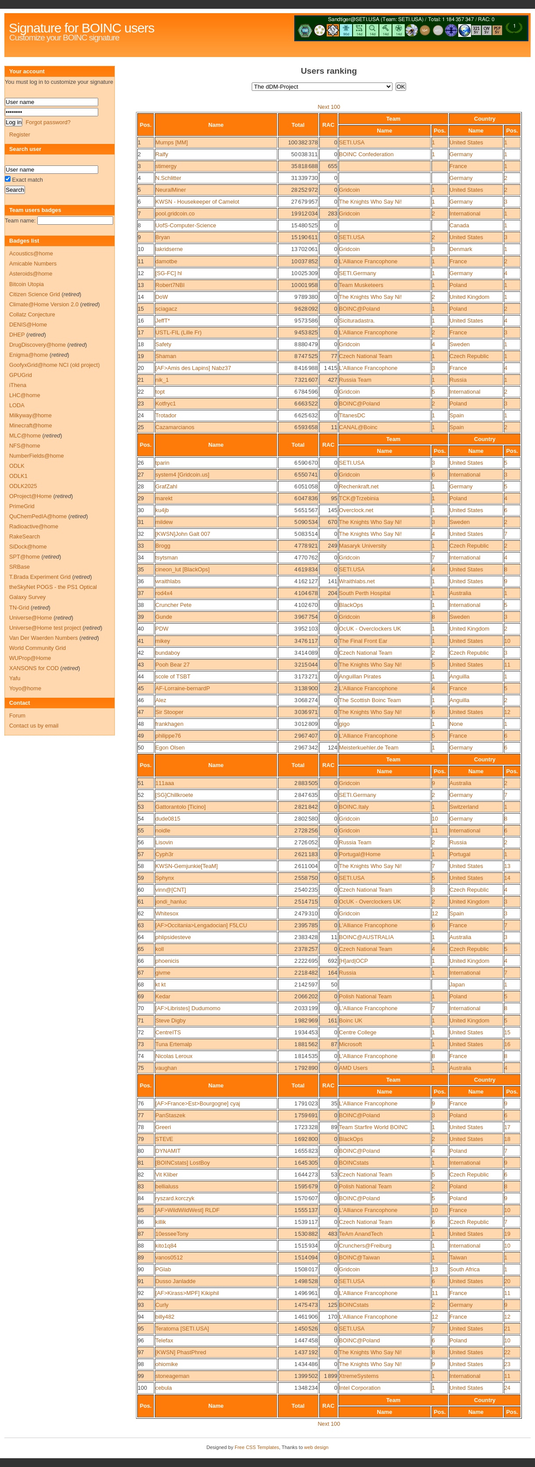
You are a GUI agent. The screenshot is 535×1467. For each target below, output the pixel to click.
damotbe (166, 261)
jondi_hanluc (171, 901)
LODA (17, 405)
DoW (161, 297)
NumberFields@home (36, 455)
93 (141, 1305)
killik (160, 1222)
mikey (162, 641)
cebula (163, 1388)
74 (141, 1056)
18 (141, 344)
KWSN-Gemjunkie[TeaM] (186, 866)
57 (141, 854)
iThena (17, 385)
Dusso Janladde (175, 1281)
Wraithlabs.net (357, 581)
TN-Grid (19, 607)
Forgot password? (47, 122)
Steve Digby (170, 1020)
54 (141, 818)
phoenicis (167, 961)
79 (141, 1139)
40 (141, 628)
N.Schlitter (168, 178)
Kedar (162, 996)
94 (141, 1316)
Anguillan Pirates (360, 676)
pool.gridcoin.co (175, 213)
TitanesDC (352, 415)
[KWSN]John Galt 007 (182, 534)
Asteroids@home (30, 273)
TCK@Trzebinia (359, 498)
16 (141, 320)
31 (141, 522)
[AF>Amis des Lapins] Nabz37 (193, 368)
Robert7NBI (170, 285)
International (464, 213)
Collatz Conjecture (32, 314)
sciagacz (166, 308)
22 (141, 391)
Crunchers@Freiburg (365, 1245)
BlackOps (351, 605)
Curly (161, 1305)
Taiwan (458, 1257)
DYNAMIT (168, 1151)
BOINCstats (354, 1162)
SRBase (19, 566)
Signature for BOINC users (81, 28)
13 (141, 285)
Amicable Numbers (33, 263)
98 (141, 1364)
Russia (458, 380)
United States (466, 142)
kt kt (160, 984)
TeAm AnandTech (361, 1233)
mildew (164, 522)
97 (141, 1352)
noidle (162, 830)
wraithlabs (168, 581)
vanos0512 (169, 1257)
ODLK (17, 466)
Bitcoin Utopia (26, 284)
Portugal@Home (360, 854)
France (458, 166)
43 (141, 664)
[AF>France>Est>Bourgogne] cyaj (197, 1103)
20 (141, 368)
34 (141, 557)
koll (159, 949)
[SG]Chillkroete (174, 795)
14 (141, 297)
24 (141, 415)
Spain (456, 415)
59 (141, 878)
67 (141, 972)
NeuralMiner (170, 190)
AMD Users (353, 1068)
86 (141, 1222)
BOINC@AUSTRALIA (366, 937)
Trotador (165, 415)
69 (141, 996)
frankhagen (169, 724)
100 (142, 1388)
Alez (160, 700)
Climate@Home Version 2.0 (43, 304)
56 (141, 842)
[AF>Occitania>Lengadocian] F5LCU (201, 925)
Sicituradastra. (357, 320)
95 (141, 1328)
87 (141, 1233)
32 (141, 534)
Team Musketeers (361, 285)
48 (141, 724)
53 (141, 806)
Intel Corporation (360, 1388)
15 (141, 308)
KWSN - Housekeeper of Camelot (197, 201)
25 (141, 427)
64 (141, 937)
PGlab (163, 1269)
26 (141, 462)
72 (141, 1032)
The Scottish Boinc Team (370, 700)
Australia (460, 593)
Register (19, 134)
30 (141, 510)
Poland (458, 285)
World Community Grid (37, 648)
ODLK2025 (23, 486)
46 (141, 700)
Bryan (162, 237)
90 (141, 1269)
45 (141, 688)
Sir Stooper (169, 712)
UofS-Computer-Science (185, 225)
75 (141, 1068)
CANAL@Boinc (358, 427)
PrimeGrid (22, 506)
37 (141, 593)
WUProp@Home (30, 658)
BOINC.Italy (354, 806)
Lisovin (164, 842)
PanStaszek (170, 1115)
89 (141, 1257)
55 (141, 830)
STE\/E (164, 1139)
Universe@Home (30, 617)
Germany (461, 154)
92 (141, 1293)
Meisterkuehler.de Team (369, 747)
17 (141, 332)
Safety (163, 344)
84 (141, 1198)
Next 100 (328, 107)
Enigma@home (28, 355)
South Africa (464, 1269)
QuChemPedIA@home (38, 516)
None (456, 724)
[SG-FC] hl (168, 273)
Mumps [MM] (171, 142)
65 (141, 949)
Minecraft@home (30, 425)
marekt (163, 498)
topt (159, 391)
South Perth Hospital (364, 593)
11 (141, 261)
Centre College (357, 1032)
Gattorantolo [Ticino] (180, 806)
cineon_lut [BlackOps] (182, 569)
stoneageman (172, 1376)
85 (141, 1210)
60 (141, 889)
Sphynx (164, 878)
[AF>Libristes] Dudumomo (187, 1008)
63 (141, 925)
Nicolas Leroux (174, 1056)
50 (141, 747)
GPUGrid (20, 375)
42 (141, 652)
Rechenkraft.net (358, 486)
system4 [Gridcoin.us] (182, 474)
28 (141, 486)
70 (141, 1008)
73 (141, 1044)
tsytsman (166, 557)
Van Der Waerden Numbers (43, 638)
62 (141, 913)
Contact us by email (33, 725)
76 (141, 1103)
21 (141, 380)
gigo (344, 724)
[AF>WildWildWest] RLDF (187, 1210)
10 (141, 249)
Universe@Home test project (45, 627)
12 (141, 273)
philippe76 (168, 735)
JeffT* (162, 320)
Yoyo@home (25, 688)
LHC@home (24, 395)
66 (141, 961)
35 (141, 569)
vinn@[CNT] (170, 889)
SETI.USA (351, 142)
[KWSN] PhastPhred (180, 1352)
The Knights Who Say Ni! (370, 201)
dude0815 (167, 818)
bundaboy (167, 652)
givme (162, 972)
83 (141, 1186)
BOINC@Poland (359, 308)
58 (141, 866)
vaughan (166, 1068)
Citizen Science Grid (34, 294)
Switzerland (463, 806)
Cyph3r (164, 854)
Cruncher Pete (173, 605)
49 (141, 735)
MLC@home (25, 435)
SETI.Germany (357, 273)
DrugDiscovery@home (37, 344)
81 (141, 1162)
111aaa (164, 783)
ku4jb (162, 510)
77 (141, 1115)
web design (316, 1447)
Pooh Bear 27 (172, 664)
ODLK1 (18, 476)
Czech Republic (469, 356)
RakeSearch (24, 536)
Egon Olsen (170, 747)
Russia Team (355, 380)
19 (141, 356)
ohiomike (166, 1364)
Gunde (163, 616)
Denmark (460, 249)
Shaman (165, 356)
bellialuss (166, 1186)
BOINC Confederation (366, 154)
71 (141, 1020)
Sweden (459, 344)
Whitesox (166, 913)
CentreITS (168, 1032)
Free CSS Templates (257, 1447)
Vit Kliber (166, 1174)
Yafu (14, 678)
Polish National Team (365, 996)
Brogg (162, 545)
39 (141, 616)
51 (141, 783)
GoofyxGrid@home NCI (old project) (54, 365)
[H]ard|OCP (353, 961)
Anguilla (459, 676)
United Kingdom (469, 297)
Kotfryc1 (165, 403)
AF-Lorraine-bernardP (182, 688)
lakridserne (169, 249)
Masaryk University (362, 545)
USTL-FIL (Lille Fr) (178, 332)
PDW (161, 628)
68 (141, 984)
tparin (162, 462)
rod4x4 (163, 593)
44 (141, 676)
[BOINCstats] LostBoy (182, 1162)
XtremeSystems (358, 1376)
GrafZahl (166, 486)
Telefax (164, 1340)
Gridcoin (349, 190)
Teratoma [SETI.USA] (182, 1328)
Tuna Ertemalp (173, 1044)
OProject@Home (30, 496)
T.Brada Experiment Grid (40, 577)
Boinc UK (350, 1020)
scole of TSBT (172, 676)
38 (141, 605)
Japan (457, 984)
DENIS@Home (28, 324)
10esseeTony (171, 1233)
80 (141, 1151)
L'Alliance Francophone (368, 261)
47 (141, 712)
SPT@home (24, 556)
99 (141, 1376)
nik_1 (162, 380)
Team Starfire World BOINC (373, 1127)
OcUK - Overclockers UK (370, 628)
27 (141, 474)
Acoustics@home (31, 253)
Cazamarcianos (174, 427)
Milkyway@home (30, 415)
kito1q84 (165, 1245)
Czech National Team (365, 356)
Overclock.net (356, 510)
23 (141, 403)
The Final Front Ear (363, 641)
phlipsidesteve (173, 937)
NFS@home (24, 445)
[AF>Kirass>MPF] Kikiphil (187, 1293)
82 (141, 1174)
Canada (459, 225)
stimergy (165, 166)
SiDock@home (28, 546)
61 (141, 901)
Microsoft (350, 1044)
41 (141, 641)
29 (141, 498)
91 (141, 1281)
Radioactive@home (33, 526)
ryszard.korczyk (174, 1198)
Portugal (460, 854)
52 (141, 795)
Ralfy (161, 154)
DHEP (17, 334)
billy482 (164, 1316)
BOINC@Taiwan (359, 1257)
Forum (17, 715)
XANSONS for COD (34, 668)
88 (141, 1245)
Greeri (163, 1127)
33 (141, 545)
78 (141, 1127)
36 (141, 581)
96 (141, 1340)
